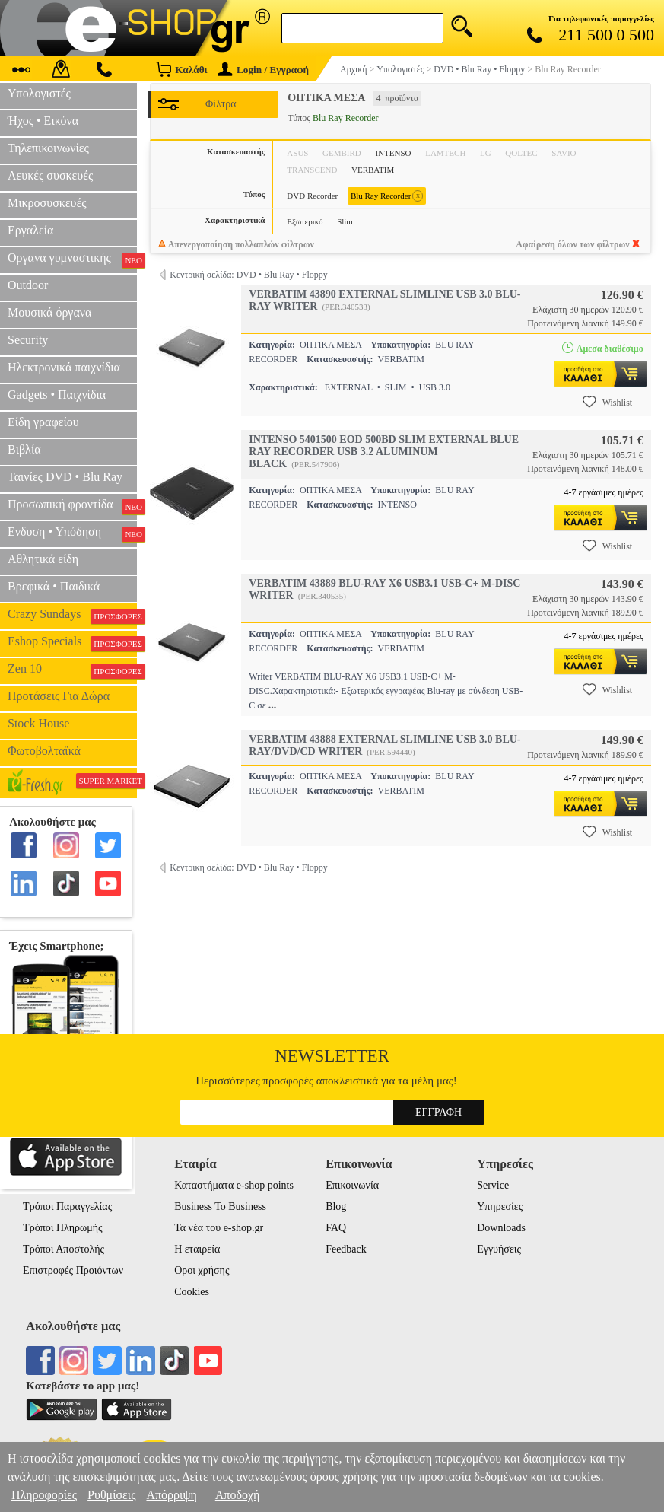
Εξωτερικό (304, 221)
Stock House (38, 723)
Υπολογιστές (39, 93)
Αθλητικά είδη (43, 558)
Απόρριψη (171, 1494)
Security (28, 339)
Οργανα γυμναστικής (72, 259)
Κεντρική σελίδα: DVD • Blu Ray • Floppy (248, 274)
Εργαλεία (30, 230)
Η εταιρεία (197, 1249)
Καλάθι (181, 69)
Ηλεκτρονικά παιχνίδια (64, 367)
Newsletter (332, 1055)
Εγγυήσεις (499, 1249)
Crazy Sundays (72, 615)
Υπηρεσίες (500, 1206)
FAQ (336, 1227)
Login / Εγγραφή (263, 69)
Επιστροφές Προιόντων (73, 1270)
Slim (345, 221)
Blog (336, 1206)
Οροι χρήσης (201, 1270)
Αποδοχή (237, 1494)
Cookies (191, 1291)
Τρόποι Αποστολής (63, 1249)
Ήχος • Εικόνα (43, 120)
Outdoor (28, 285)
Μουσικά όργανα (49, 312)
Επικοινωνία (352, 1185)
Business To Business (220, 1206)
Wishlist (608, 402)
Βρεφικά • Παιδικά (54, 586)
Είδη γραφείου (43, 421)
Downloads (501, 1227)
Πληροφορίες (44, 1494)
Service (493, 1185)
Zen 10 (72, 670)
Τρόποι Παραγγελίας (67, 1206)
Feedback (346, 1249)
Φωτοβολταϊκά (44, 750)
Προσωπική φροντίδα (72, 506)
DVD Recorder (312, 195)
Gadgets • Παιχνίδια (57, 394)
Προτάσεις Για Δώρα (59, 695)
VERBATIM (372, 169)
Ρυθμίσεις (111, 1494)
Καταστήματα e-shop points (234, 1185)
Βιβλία (24, 449)
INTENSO (393, 153)
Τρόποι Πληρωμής (63, 1227)
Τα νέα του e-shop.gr (218, 1227)
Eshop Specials (72, 643)
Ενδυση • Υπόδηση (72, 533)
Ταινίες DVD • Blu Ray (65, 476)
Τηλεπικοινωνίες (48, 148)
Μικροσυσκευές (47, 202)
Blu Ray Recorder (387, 196)
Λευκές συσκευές (50, 175)
